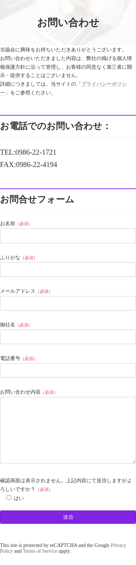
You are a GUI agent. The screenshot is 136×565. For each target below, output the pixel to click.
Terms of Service (40, 562)
